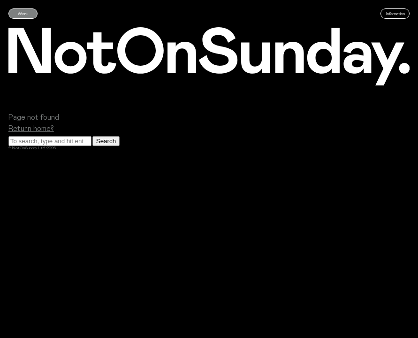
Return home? (31, 127)
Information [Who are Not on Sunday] (395, 13)
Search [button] (106, 141)
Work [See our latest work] (23, 13)
